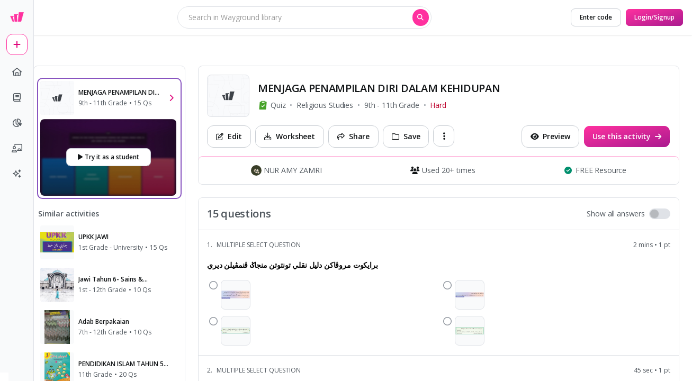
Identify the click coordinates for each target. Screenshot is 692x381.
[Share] (353, 136)
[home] (17, 72)
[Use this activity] (627, 136)
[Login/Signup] (654, 17)
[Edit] (229, 136)
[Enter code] (596, 17)
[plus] (17, 44)
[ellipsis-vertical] (443, 136)
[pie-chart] (17, 122)
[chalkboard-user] (17, 148)
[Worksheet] (289, 136)
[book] (17, 97)
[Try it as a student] (108, 157)
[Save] (406, 136)
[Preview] (550, 136)
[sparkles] (17, 173)
